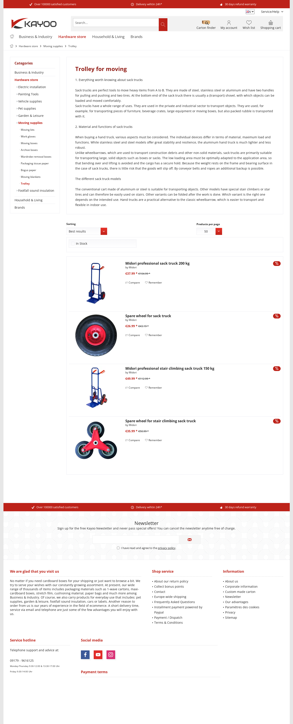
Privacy (230, 612)
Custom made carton (240, 592)
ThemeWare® (176, 715)
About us (231, 581)
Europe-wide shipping (170, 597)
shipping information (212, 704)
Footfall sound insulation (35, 190)
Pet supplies (26, 108)
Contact (159, 592)
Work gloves (28, 136)
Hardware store (26, 80)
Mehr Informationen (271, 707)
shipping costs (137, 700)
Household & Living (29, 200)
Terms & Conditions (168, 622)
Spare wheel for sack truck (148, 316)
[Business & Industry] (35, 36)
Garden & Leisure (30, 116)
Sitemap (231, 617)
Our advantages (236, 602)
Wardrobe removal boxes (35, 156)
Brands (20, 207)
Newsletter (233, 597)
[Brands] (137, 36)
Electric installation (31, 87)
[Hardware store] (72, 36)
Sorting (71, 224)
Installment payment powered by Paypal (178, 609)
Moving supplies (30, 123)
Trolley (25, 183)
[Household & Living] (108, 36)
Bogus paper (28, 170)
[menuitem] (270, 11)
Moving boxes (29, 143)
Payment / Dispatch (168, 617)
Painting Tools (28, 94)
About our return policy (171, 581)
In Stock (81, 243)
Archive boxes (29, 150)
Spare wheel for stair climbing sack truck (160, 421)
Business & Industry (29, 72)
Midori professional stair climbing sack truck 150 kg (169, 368)
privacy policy (166, 548)
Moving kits (27, 130)
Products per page (208, 224)
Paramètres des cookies (242, 607)
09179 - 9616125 (22, 660)
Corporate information (241, 586)
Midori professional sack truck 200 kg (157, 263)
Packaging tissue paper (34, 163)
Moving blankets (30, 177)
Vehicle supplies (29, 101)
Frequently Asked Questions (174, 602)
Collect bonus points (169, 586)
